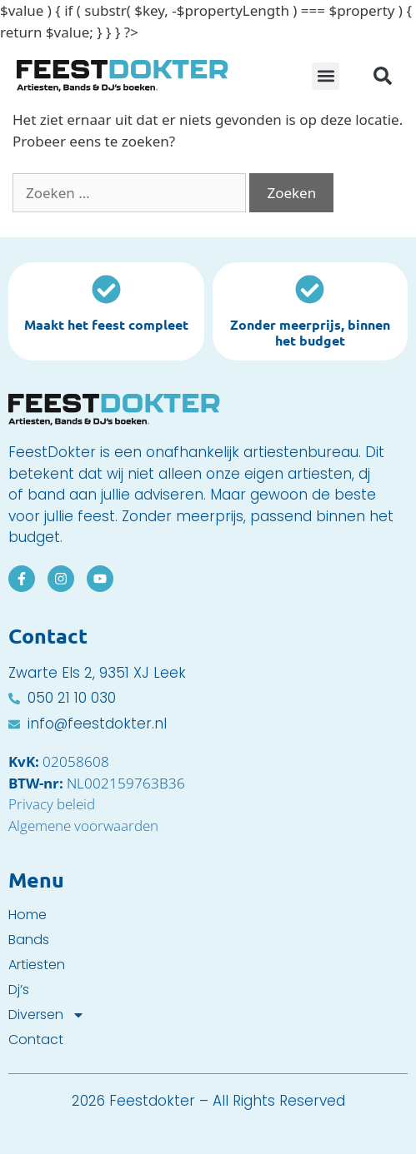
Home (27, 915)
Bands (28, 940)
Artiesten (36, 965)
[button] (325, 76)
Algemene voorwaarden (83, 825)
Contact (35, 1040)
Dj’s (18, 990)
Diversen (46, 1015)
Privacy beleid (51, 803)
